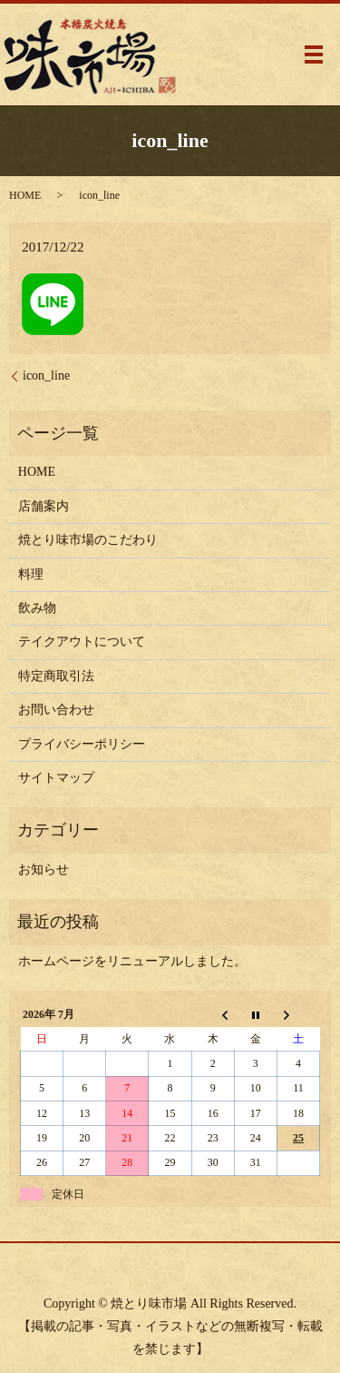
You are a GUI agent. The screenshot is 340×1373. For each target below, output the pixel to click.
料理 (31, 574)
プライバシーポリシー (81, 744)
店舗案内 (43, 506)
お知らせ (43, 869)
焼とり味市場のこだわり (88, 540)
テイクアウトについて (81, 641)
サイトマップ (56, 778)
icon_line (46, 375)
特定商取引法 (56, 676)
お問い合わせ (56, 709)
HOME (25, 195)
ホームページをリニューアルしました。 (132, 961)
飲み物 (37, 608)
